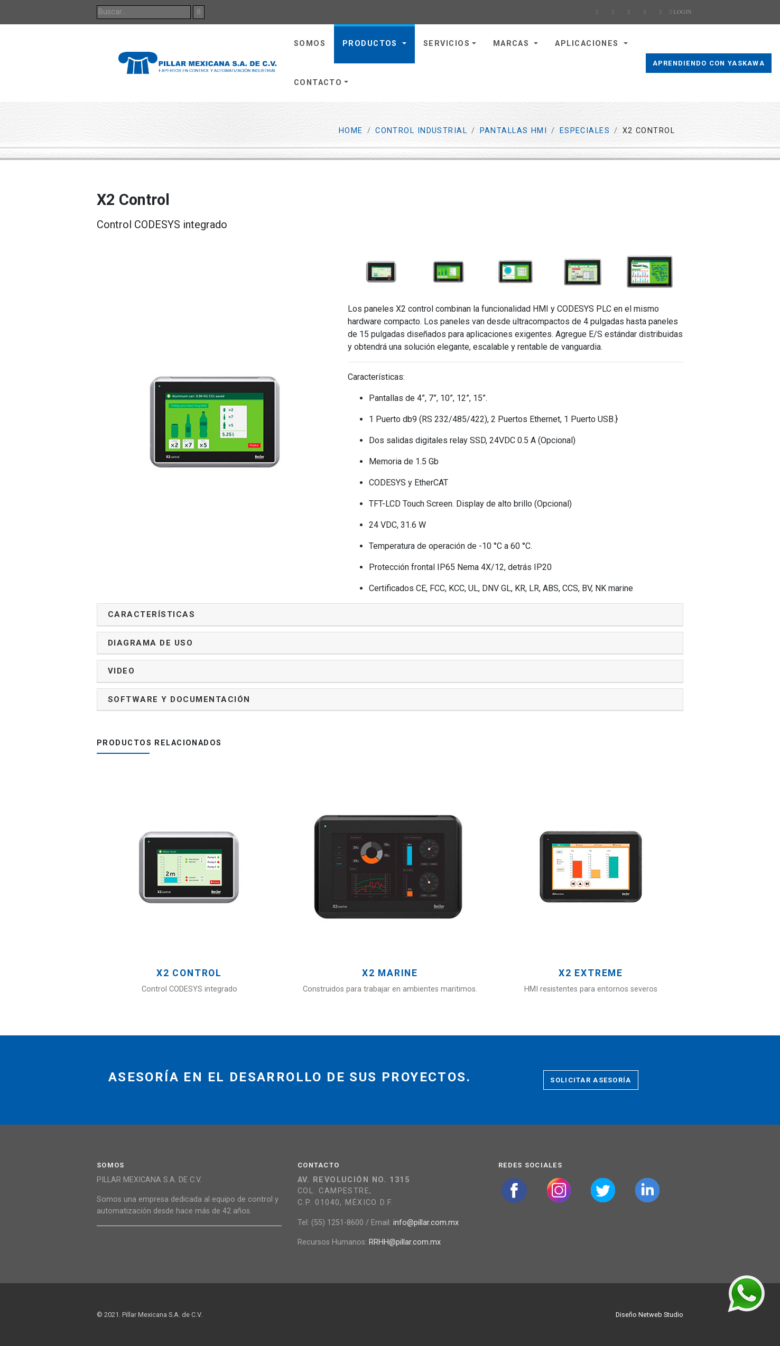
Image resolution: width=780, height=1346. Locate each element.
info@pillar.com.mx (426, 1222)
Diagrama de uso (150, 643)
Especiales (585, 130)
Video (121, 671)
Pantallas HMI (513, 130)
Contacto (318, 82)
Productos (371, 43)
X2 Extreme (591, 973)
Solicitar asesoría (590, 1080)
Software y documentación (179, 699)
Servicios (446, 43)
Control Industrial (421, 130)
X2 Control (189, 973)
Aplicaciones (588, 43)
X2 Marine (390, 973)
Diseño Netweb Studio (649, 1315)
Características (151, 614)
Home (351, 130)
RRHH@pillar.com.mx (405, 1242)
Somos (310, 43)
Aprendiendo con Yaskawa (709, 63)
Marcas (512, 43)
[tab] (390, 614)
